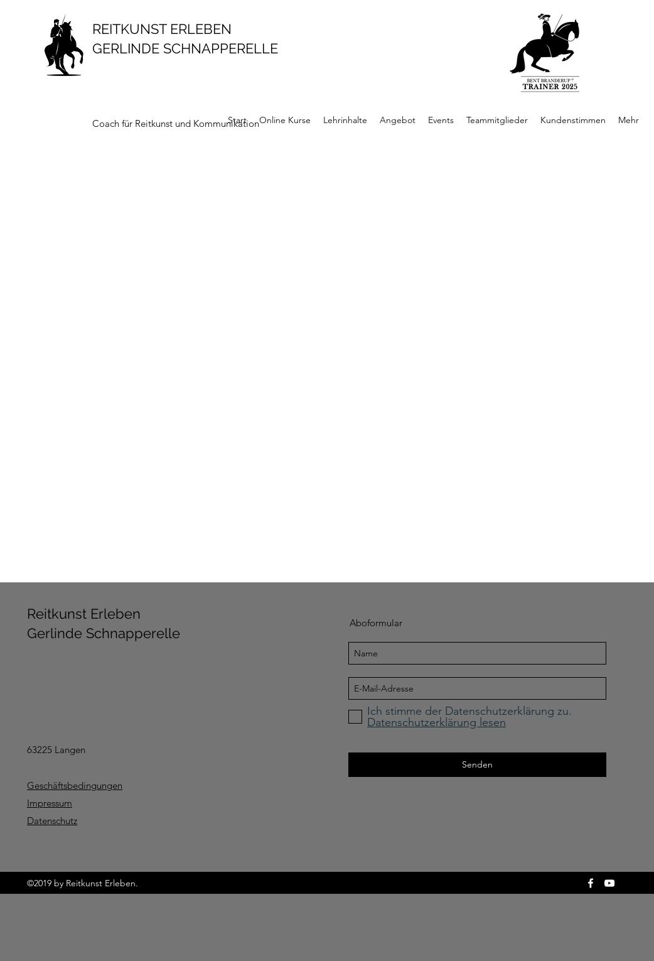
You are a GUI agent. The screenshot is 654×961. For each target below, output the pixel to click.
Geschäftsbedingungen (74, 785)
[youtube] (609, 883)
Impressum (49, 803)
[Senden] (477, 764)
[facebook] (590, 883)
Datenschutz (52, 821)
